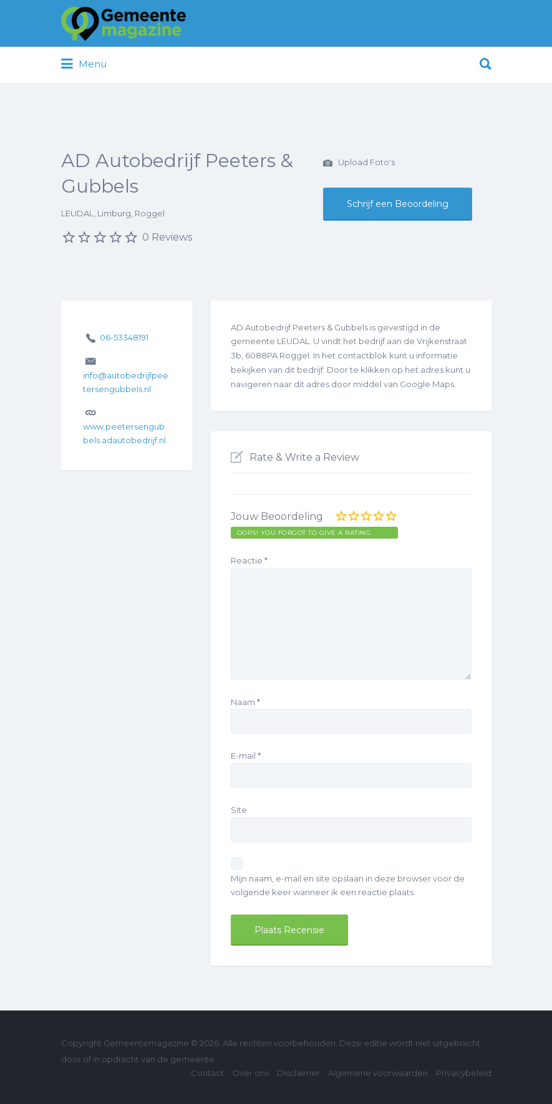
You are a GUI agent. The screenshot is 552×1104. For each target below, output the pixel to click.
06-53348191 (124, 337)
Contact (207, 1073)
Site (239, 810)
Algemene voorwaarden (378, 1073)
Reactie (249, 560)
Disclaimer (298, 1073)
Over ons (250, 1073)
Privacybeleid (463, 1073)
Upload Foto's (359, 163)
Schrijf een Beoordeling (397, 203)
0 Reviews (167, 237)
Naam (245, 702)
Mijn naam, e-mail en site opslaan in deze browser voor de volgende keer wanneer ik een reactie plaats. (348, 885)
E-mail (246, 756)
